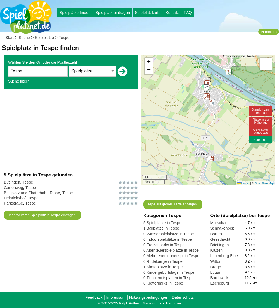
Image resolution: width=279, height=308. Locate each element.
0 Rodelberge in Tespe (163, 261)
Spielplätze (44, 37)
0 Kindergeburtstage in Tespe (168, 272)
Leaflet (243, 183)
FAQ (188, 12)
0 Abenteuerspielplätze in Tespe (171, 250)
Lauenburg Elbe (224, 256)
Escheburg (219, 283)
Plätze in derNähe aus (260, 121)
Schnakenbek (222, 228)
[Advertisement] (71, 130)
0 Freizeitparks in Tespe (164, 245)
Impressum (115, 297)
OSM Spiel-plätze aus (261, 131)
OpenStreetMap (264, 183)
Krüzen (216, 250)
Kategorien (260, 139)
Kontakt (172, 12)
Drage (215, 267)
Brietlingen (219, 245)
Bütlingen (12, 182)
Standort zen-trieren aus (261, 111)
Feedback (93, 297)
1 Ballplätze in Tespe (161, 228)
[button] (207, 96)
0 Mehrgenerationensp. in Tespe (171, 256)
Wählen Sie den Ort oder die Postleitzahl (42, 62)
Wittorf (216, 261)
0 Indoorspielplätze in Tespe (167, 239)
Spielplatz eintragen (112, 12)
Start (9, 37)
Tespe (64, 37)
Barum (216, 234)
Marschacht (220, 223)
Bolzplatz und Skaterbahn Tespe (32, 193)
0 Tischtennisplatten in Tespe (168, 278)
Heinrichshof (15, 198)
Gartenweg (13, 187)
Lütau (215, 272)
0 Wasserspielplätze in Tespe (168, 234)
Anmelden (269, 32)
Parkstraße (13, 203)
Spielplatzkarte (147, 12)
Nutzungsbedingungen (148, 297)
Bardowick (219, 278)
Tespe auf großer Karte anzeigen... (173, 204)
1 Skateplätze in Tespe (163, 267)
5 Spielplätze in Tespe (162, 223)
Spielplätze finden (75, 12)
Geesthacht (220, 239)
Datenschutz (183, 297)
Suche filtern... (20, 81)
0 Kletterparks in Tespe (163, 283)
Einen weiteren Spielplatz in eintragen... (42, 215)
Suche (24, 37)
